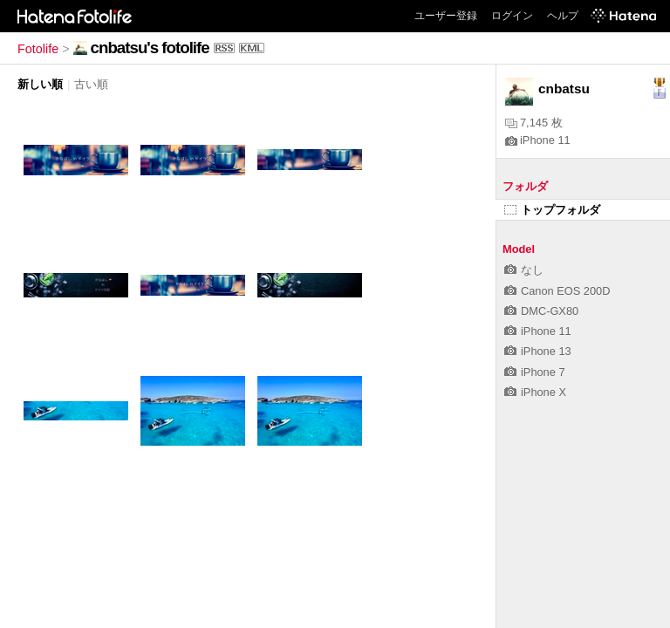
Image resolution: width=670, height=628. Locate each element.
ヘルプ (562, 16)
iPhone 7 (534, 372)
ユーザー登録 (445, 16)
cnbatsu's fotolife (150, 47)
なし (524, 269)
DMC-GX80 (541, 310)
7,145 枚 (534, 122)
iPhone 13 (537, 351)
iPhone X (535, 392)
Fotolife (37, 49)
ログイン (512, 16)
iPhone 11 (538, 140)
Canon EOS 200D (557, 290)
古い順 (91, 84)
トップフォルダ (552, 209)
